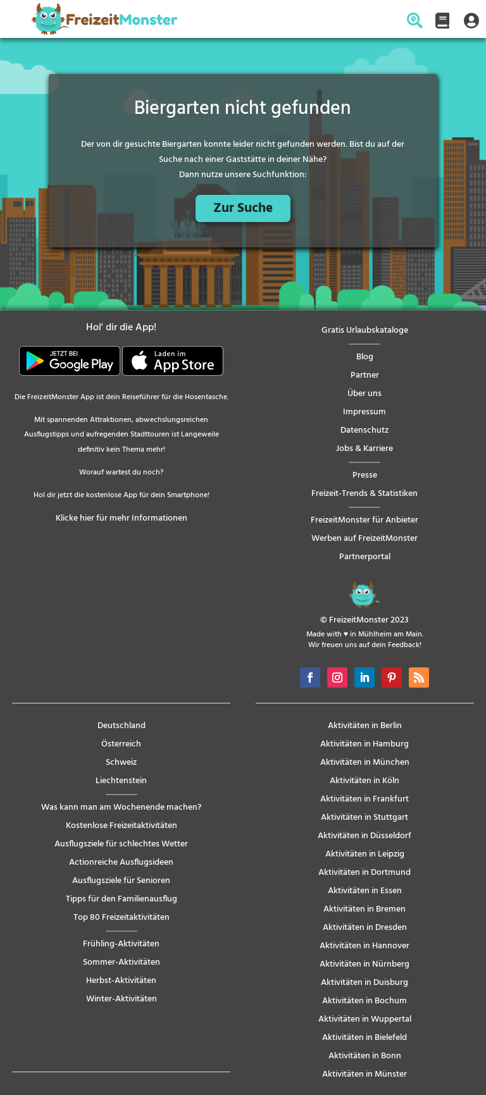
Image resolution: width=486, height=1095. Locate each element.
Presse (364, 475)
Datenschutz (364, 430)
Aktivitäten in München (364, 762)
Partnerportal (364, 557)
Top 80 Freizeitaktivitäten (121, 917)
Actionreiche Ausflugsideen (121, 862)
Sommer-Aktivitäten (121, 962)
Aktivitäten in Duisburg (364, 982)
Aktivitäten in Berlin (365, 726)
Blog (364, 357)
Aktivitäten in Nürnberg (364, 964)
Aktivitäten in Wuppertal (364, 1019)
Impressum (364, 412)
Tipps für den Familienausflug (121, 899)
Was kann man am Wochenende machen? (121, 807)
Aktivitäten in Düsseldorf (364, 836)
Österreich (121, 744)
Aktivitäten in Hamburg (364, 744)
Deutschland (121, 726)
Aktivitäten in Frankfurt (364, 799)
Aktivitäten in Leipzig (364, 854)
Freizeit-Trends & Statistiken (364, 493)
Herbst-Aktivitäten (121, 981)
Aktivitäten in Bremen (364, 909)
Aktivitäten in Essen (365, 891)
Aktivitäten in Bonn (364, 1056)
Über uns (364, 394)
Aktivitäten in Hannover (364, 946)
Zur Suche (243, 208)
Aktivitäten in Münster (364, 1074)
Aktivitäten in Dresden (365, 927)
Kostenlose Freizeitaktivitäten (121, 826)
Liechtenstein (121, 781)
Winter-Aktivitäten (121, 999)
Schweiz (121, 762)
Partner (365, 375)
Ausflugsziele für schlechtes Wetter (121, 844)
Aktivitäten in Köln (364, 781)
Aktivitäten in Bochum (364, 1001)
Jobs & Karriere (364, 449)
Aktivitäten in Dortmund (364, 872)
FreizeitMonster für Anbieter (364, 520)
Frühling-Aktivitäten (121, 944)
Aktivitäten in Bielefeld (364, 1037)
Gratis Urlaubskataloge (364, 330)
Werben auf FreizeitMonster (364, 538)
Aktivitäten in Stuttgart (364, 817)
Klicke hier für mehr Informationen (121, 518)
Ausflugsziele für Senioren (121, 881)
